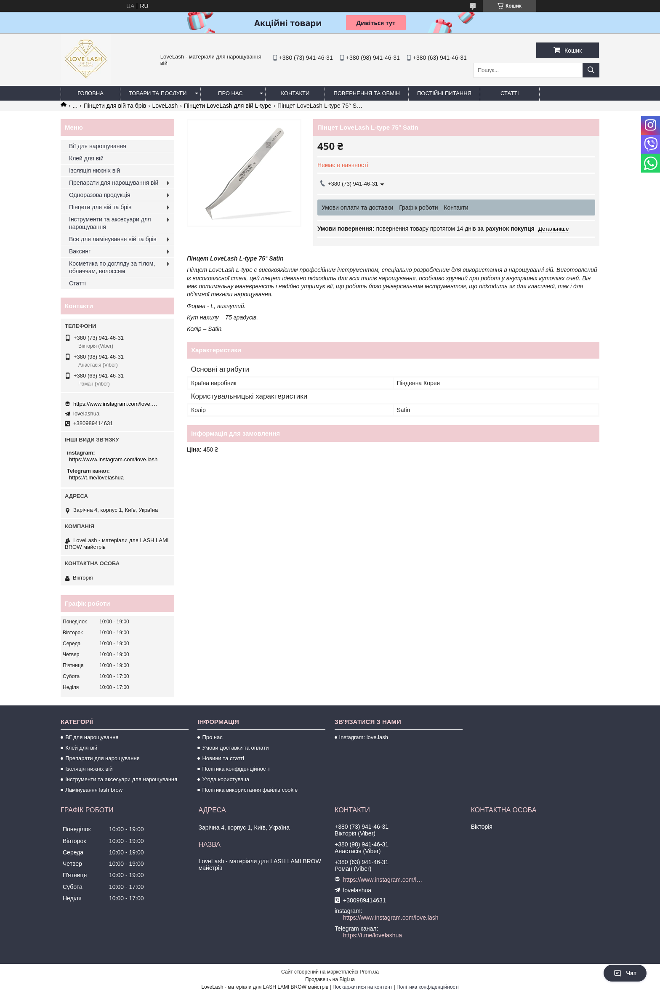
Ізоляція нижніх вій (94, 170)
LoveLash (165, 105)
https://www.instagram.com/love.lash (115, 404)
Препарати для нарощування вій (113, 182)
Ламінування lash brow (93, 790)
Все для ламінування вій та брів (113, 239)
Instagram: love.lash (363, 737)
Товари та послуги (157, 93)
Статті (509, 93)
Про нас (230, 93)
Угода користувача (225, 779)
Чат (625, 973)
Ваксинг (79, 251)
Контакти (295, 93)
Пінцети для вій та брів (115, 105)
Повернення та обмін (366, 93)
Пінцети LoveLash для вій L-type (227, 105)
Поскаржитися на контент (362, 987)
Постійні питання (444, 93)
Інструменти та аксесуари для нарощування (110, 223)
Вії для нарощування (97, 146)
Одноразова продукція (99, 195)
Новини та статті (223, 758)
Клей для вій (86, 158)
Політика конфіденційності (235, 769)
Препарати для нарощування (102, 758)
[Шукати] (591, 70)
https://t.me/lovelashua (96, 477)
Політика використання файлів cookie (250, 790)
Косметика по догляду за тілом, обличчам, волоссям (112, 267)
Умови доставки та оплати (235, 748)
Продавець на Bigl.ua (330, 979)
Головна (90, 93)
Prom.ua (369, 972)
